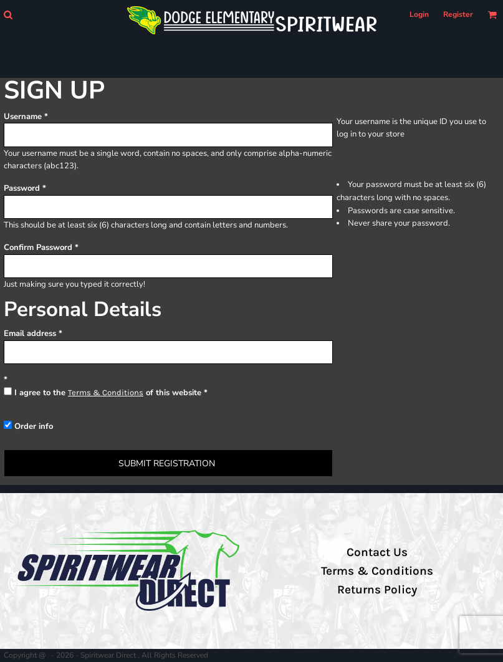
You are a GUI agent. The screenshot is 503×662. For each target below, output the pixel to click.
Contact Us (377, 552)
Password (22, 188)
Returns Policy (377, 590)
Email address (30, 333)
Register (458, 14)
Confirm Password (38, 247)
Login (419, 14)
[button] (7, 14)
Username (23, 116)
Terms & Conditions (105, 392)
